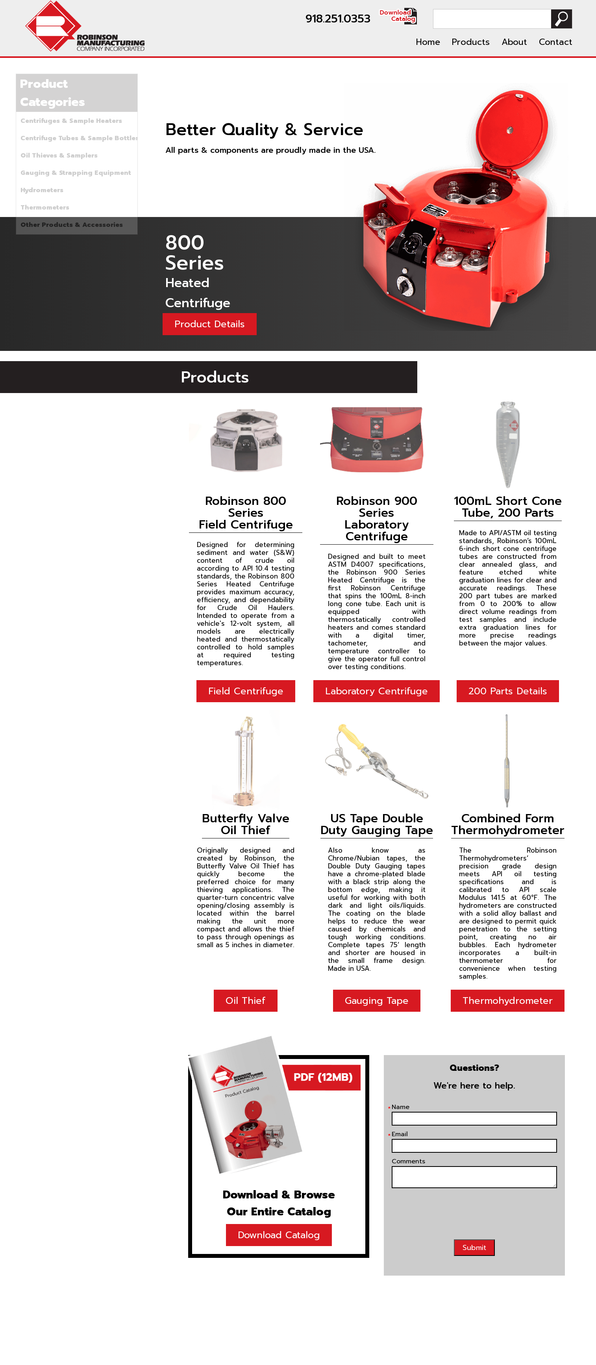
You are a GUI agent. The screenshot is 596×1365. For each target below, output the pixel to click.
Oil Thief (246, 1001)
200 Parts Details (507, 691)
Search (561, 19)
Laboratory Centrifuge (376, 691)
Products (471, 41)
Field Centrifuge (245, 691)
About (514, 41)
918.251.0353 (337, 18)
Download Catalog (279, 1235)
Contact (555, 41)
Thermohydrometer (508, 1001)
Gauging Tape (377, 1001)
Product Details (209, 324)
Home (428, 41)
